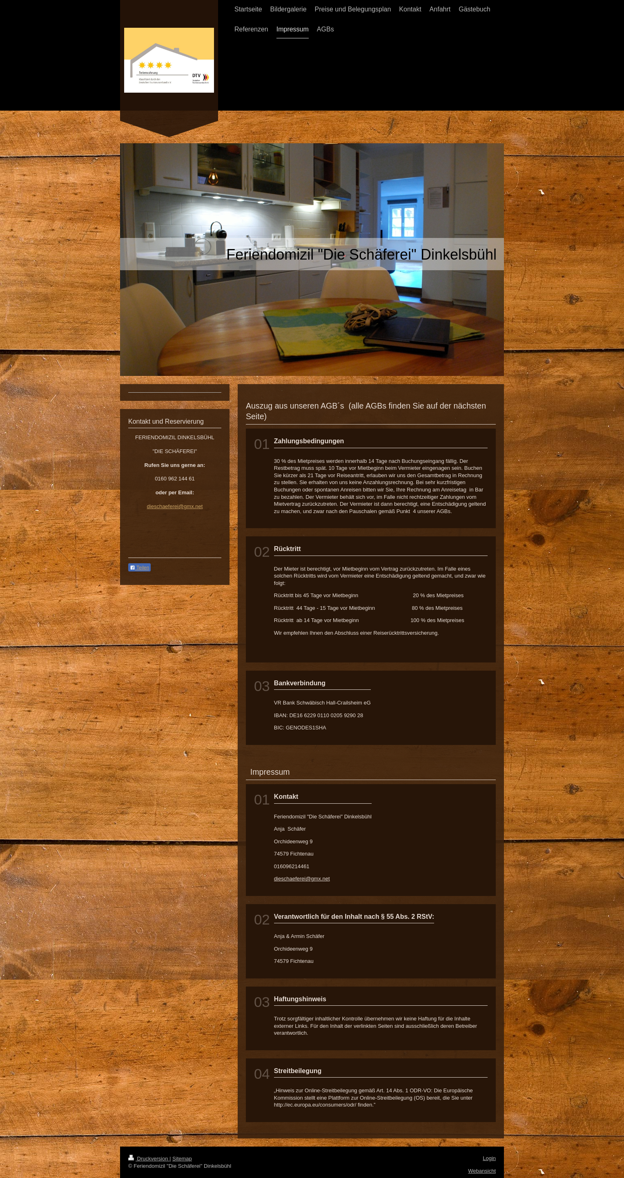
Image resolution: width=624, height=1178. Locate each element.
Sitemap (182, 1159)
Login (489, 1158)
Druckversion (148, 1159)
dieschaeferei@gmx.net (302, 879)
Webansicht (482, 1171)
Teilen (139, 568)
